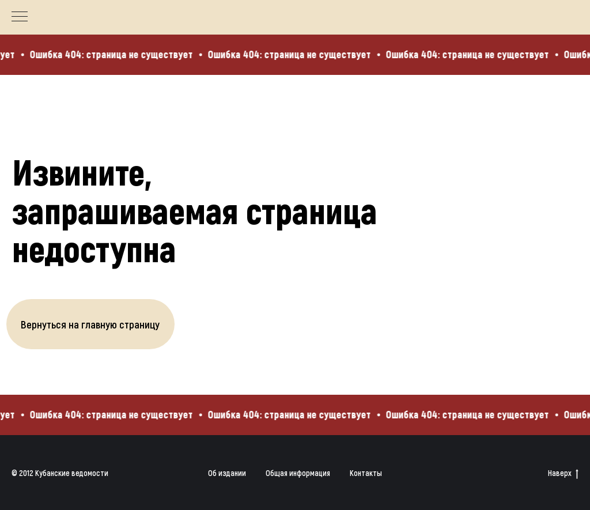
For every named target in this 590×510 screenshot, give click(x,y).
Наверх (563, 473)
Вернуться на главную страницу (90, 324)
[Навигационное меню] (20, 17)
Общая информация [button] (298, 473)
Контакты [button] (366, 473)
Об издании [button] (227, 473)
